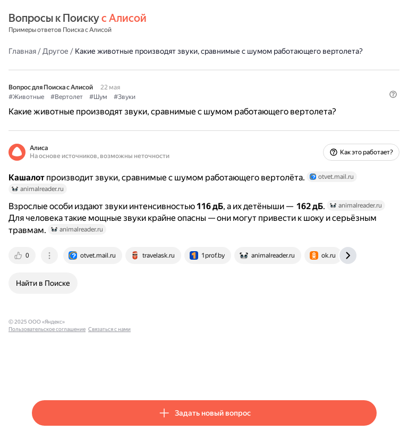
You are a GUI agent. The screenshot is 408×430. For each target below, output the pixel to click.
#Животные (26, 97)
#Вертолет (66, 97)
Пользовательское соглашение (108, 322)
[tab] (22, 255)
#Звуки (124, 97)
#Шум (98, 97)
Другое (55, 51)
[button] (393, 94)
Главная (22, 51)
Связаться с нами (170, 322)
